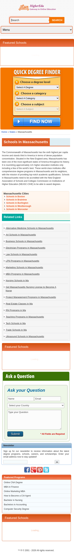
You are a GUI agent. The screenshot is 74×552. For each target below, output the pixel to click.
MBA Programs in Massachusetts (22, 274)
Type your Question (34, 420)
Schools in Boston (15, 196)
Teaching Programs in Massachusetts (25, 316)
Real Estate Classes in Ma (19, 303)
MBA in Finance (11, 487)
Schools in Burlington (17, 203)
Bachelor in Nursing (13, 500)
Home (4, 132)
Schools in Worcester (17, 209)
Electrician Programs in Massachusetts (25, 247)
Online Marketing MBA (14, 491)
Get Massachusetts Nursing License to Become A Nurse (31, 289)
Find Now (36, 122)
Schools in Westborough (18, 206)
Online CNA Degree (13, 482)
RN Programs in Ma (16, 310)
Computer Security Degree (16, 509)
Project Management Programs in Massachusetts (31, 297)
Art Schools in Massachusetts (21, 234)
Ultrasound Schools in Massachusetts (25, 336)
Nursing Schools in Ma (17, 280)
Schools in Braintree (16, 200)
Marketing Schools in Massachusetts (24, 267)
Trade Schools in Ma (16, 330)
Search (57, 20)
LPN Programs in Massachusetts (22, 261)
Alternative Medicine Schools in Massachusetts (30, 228)
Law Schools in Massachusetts (21, 254)
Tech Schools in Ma (16, 323)
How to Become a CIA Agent (17, 495)
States (12, 132)
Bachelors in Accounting (15, 504)
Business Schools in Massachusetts (24, 241)
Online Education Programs (37, 7)
